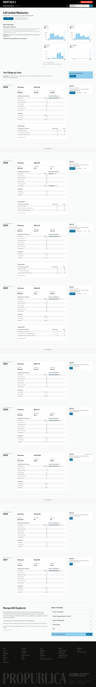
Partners (5, 657)
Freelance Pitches (63, 655)
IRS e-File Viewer (17, 626)
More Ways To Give (81, 652)
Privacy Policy (87, 681)
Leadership (6, 653)
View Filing (72, 92)
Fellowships (6, 662)
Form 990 (5, 76)
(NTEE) (8, 36)
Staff (4, 655)
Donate (79, 650)
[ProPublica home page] (34, 678)
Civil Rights (24, 652)
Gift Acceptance (82, 683)
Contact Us (73, 76)
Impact (4, 652)
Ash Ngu (22, 620)
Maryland (18, 6)
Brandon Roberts (30, 620)
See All (23, 659)
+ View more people (21, 137)
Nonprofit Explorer (8, 6)
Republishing (80, 681)
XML (85, 92)
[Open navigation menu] (79, 2)
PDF (85, 231)
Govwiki (4, 627)
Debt (23, 657)
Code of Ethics (72, 681)
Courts (23, 653)
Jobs (4, 660)
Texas (41, 657)
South (41, 653)
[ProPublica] (9, 2)
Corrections (61, 653)
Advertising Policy (73, 683)
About (4, 650)
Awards (5, 659)
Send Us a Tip (62, 652)
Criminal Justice (25, 655)
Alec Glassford (15, 620)
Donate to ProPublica (86, 2)
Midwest (42, 650)
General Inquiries (63, 650)
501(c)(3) (13, 27)
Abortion (24, 650)
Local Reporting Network (46, 659)
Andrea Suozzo (8, 620)
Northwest (42, 652)
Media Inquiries (62, 657)
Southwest (42, 655)
